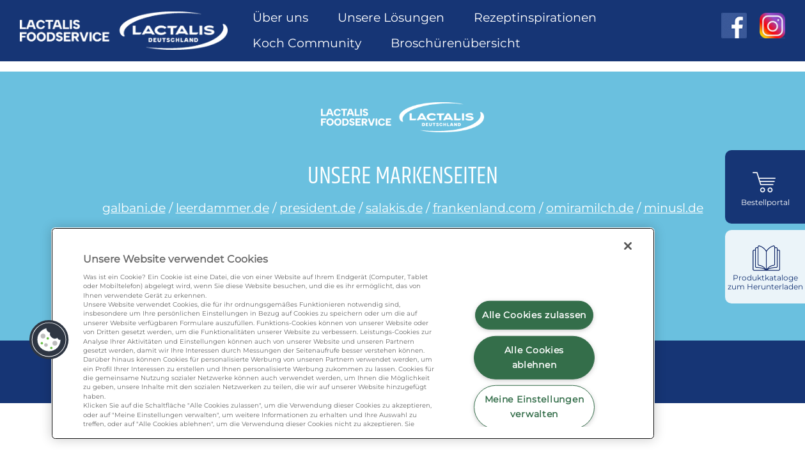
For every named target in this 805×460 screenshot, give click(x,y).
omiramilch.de (590, 207)
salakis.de (394, 207)
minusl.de (673, 207)
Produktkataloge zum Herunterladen (765, 282)
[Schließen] (628, 246)
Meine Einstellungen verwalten (534, 407)
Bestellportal (765, 202)
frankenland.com (484, 207)
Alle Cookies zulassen (534, 315)
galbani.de (134, 207)
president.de (317, 207)
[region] (353, 333)
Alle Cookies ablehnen (534, 357)
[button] (49, 339)
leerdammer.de (222, 207)
